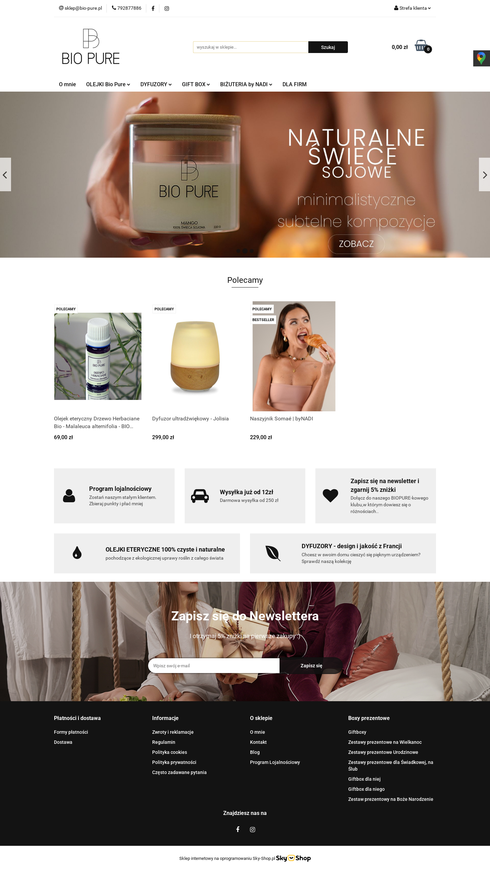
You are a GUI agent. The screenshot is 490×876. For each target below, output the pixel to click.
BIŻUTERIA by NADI (246, 84)
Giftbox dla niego (366, 789)
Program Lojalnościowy (275, 762)
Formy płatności (71, 732)
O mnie (67, 84)
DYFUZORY (156, 84)
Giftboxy (357, 732)
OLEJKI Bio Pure (108, 84)
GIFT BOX (196, 84)
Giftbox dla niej (364, 779)
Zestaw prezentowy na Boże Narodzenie (390, 799)
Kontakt (258, 742)
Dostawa (63, 742)
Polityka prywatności (174, 762)
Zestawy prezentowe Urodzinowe (383, 752)
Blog (255, 752)
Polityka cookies (169, 752)
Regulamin (163, 742)
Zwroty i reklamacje (173, 732)
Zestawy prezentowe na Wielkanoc (385, 742)
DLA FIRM (295, 84)
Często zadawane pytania (179, 772)
